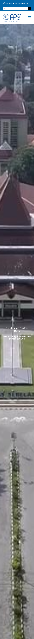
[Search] (29, 8)
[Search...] (15, 8)
